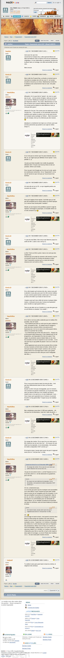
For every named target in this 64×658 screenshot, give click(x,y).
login (14, 11)
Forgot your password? (15, 12)
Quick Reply (11, 595)
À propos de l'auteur (33, 607)
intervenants (12, 642)
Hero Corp (38, 630)
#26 (27, 406)
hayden (8, 51)
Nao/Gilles (11, 92)
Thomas (33, 618)
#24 (27, 316)
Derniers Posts (47, 639)
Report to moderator (47, 70)
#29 (27, 560)
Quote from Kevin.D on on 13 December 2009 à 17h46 (39, 464)
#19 (27, 182)
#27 (27, 437)
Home (29, 605)
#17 (27, 92)
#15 (27, 51)
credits (44, 652)
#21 (27, 236)
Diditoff (10, 560)
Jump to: (46, 590)
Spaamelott (55, 33)
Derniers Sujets (47, 637)
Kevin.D (8, 74)
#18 (27, 152)
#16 (27, 74)
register (18, 11)
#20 (27, 196)
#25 (27, 379)
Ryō (32, 622)
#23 (27, 287)
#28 (27, 459)
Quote (56, 51)
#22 (27, 249)
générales (16, 640)
